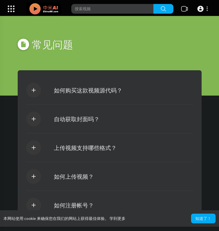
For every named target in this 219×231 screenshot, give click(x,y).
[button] (203, 8)
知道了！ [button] (203, 218)
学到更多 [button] (117, 218)
